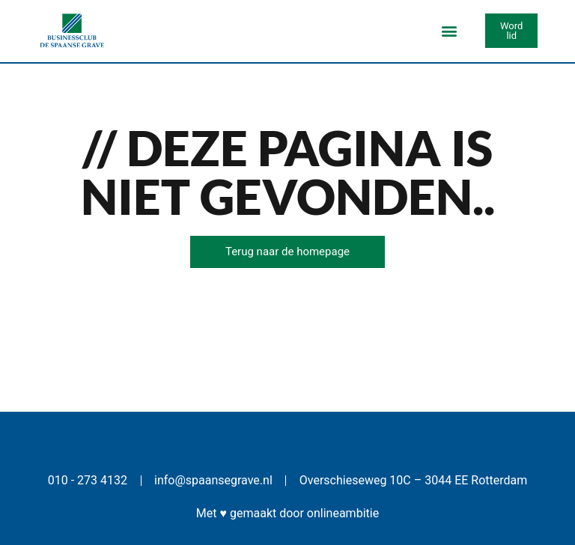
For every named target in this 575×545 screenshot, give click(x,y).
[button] (448, 31)
